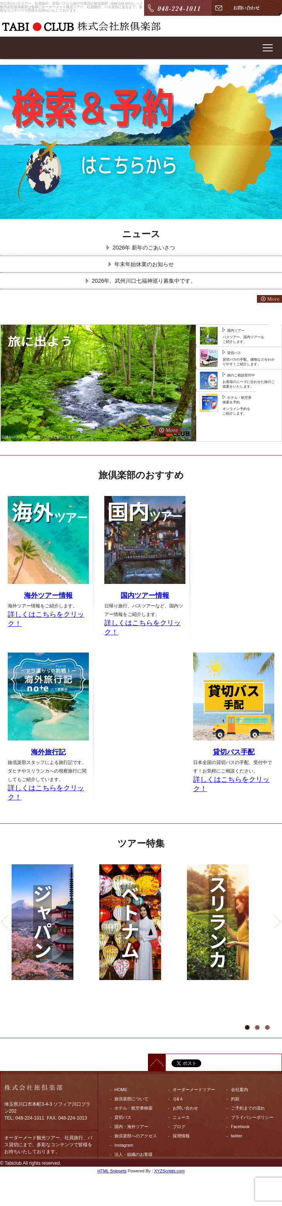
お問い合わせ (185, 1108)
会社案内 (239, 1089)
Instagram (123, 1145)
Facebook (240, 1126)
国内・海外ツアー (131, 1126)
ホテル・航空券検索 (133, 1108)
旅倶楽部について (131, 1098)
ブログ (179, 1126)
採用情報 (181, 1135)
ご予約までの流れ (248, 1108)
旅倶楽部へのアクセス (135, 1135)
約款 (235, 1098)
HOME (120, 1089)
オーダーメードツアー (194, 1089)
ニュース (181, 1117)
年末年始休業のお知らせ (144, 264)
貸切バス (122, 1117)
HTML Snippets (111, 1171)
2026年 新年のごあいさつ (143, 248)
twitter (236, 1135)
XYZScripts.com (169, 1171)
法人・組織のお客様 (133, 1154)
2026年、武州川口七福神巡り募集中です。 (144, 281)
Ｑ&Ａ (178, 1098)
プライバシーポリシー (252, 1117)
